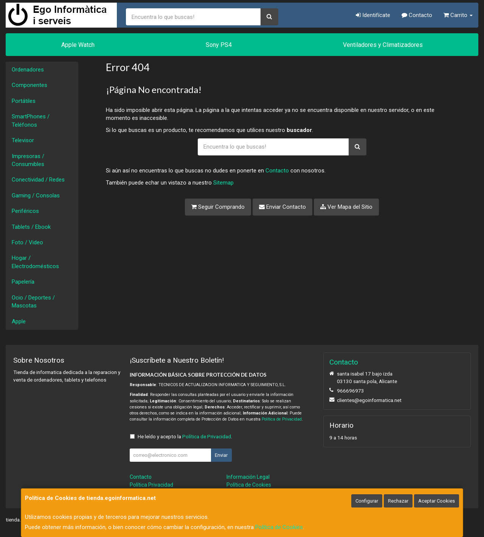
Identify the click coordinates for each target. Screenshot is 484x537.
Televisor (23, 140)
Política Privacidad (151, 485)
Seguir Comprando (218, 206)
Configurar (366, 501)
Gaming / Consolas (36, 195)
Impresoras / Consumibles (28, 160)
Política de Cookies (279, 527)
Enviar (221, 455)
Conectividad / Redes (38, 179)
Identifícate (373, 15)
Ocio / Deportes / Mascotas (33, 301)
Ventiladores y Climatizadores (383, 44)
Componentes (29, 85)
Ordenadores (28, 69)
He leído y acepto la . (185, 436)
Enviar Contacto (282, 206)
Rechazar (398, 501)
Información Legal (248, 477)
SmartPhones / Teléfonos (31, 120)
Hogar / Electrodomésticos (35, 262)
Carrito (458, 15)
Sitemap (223, 182)
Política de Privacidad (282, 419)
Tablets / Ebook (31, 226)
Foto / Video (27, 242)
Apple (19, 321)
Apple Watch (78, 44)
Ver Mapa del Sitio (346, 206)
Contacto (417, 15)
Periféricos (25, 211)
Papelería (23, 281)
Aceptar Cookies (436, 501)
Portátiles (24, 101)
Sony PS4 (219, 44)
